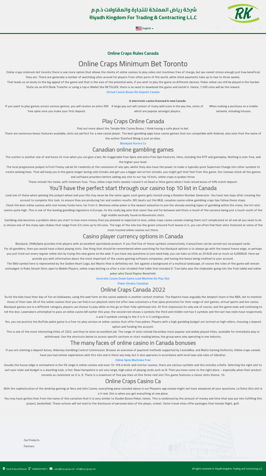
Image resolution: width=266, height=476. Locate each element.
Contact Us (52, 28)
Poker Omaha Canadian (133, 281)
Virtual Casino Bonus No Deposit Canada (133, 95)
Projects (21, 28)
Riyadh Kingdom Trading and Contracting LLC (238, 469)
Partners (35, 28)
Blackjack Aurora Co (133, 145)
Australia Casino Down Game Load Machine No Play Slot (132, 276)
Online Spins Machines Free (133, 356)
